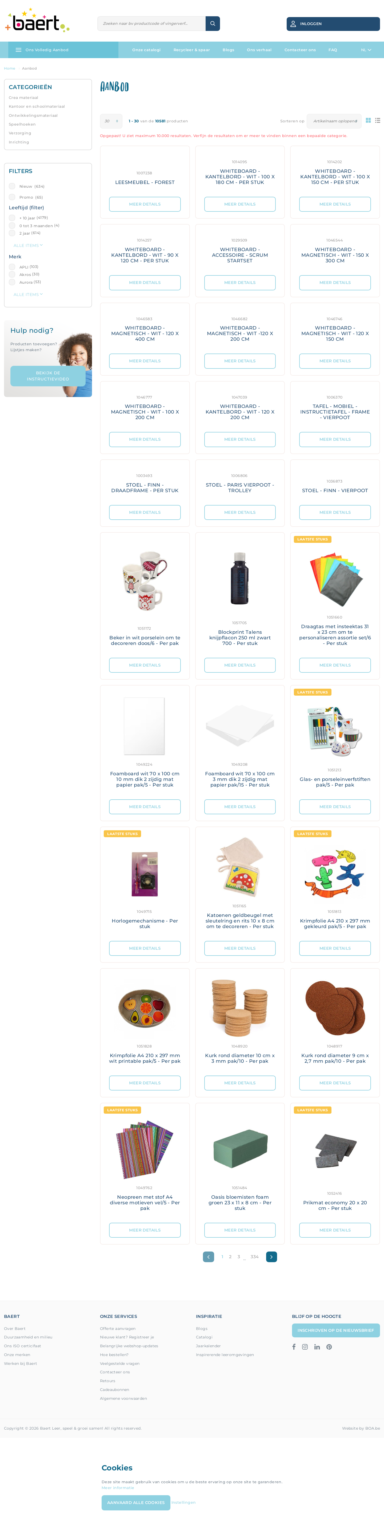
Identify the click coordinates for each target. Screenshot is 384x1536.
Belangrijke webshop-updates (129, 1346)
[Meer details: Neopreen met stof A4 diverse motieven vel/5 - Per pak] (145, 1163)
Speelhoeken (22, 124)
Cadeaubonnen (114, 1389)
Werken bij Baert (20, 1363)
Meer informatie (118, 1487)
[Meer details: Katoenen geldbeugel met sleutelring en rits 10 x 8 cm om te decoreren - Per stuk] (240, 884)
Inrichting (19, 142)
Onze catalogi (146, 49)
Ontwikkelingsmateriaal (33, 115)
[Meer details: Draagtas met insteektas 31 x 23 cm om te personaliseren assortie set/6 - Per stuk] (335, 595)
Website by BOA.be (361, 1428)
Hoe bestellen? (114, 1354)
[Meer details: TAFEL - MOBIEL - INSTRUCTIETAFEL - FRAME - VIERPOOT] (335, 407)
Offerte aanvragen (118, 1328)
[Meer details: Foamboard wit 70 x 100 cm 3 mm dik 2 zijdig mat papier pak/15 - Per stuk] (240, 742)
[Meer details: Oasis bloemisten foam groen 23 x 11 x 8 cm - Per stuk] (240, 1163)
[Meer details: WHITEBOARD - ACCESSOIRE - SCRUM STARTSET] (240, 250)
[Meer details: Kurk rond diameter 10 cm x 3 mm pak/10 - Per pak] (240, 1022)
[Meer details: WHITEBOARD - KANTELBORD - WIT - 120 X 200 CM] (240, 407)
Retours (107, 1380)
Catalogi (204, 1337)
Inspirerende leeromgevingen (225, 1354)
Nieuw (32, 186)
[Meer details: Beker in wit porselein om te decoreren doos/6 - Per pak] (145, 595)
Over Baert (15, 1328)
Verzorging (20, 133)
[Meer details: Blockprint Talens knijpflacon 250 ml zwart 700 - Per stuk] (240, 595)
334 (255, 1256)
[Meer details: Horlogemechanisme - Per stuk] (145, 884)
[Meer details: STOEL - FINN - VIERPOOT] (335, 482)
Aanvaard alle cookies (136, 1502)
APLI (24, 267)
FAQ (333, 49)
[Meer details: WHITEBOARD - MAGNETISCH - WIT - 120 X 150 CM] (335, 328)
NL (366, 50)
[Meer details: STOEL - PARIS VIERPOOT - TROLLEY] (240, 482)
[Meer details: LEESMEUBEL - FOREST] (145, 171)
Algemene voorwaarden (123, 1398)
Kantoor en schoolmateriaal (37, 106)
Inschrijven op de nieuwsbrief (336, 1330)
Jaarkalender (208, 1346)
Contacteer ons (300, 49)
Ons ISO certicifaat (22, 1346)
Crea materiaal (23, 97)
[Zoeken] (151, 23)
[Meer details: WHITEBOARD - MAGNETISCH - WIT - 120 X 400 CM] (145, 328)
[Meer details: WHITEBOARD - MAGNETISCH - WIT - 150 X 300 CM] (335, 250)
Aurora (26, 282)
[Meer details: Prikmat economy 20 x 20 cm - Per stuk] (335, 1163)
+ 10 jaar (27, 218)
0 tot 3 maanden (36, 225)
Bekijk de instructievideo (48, 376)
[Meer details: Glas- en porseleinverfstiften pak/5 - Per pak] (335, 742)
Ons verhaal (259, 49)
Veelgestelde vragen (120, 1363)
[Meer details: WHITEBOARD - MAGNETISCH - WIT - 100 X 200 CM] (145, 407)
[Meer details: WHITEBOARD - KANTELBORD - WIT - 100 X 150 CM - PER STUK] (335, 171)
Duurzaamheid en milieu (28, 1337)
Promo (31, 197)
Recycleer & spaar (192, 49)
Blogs (228, 49)
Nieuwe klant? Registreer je (127, 1337)
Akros (25, 274)
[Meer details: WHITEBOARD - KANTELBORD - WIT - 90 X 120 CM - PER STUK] (145, 250)
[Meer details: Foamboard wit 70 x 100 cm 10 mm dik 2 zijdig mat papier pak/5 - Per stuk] (145, 742)
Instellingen (183, 1502)
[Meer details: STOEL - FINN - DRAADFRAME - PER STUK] (145, 482)
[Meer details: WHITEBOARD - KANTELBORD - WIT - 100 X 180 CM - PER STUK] (240, 171)
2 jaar (24, 233)
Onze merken (17, 1354)
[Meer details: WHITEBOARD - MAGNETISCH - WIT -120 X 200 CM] (240, 328)
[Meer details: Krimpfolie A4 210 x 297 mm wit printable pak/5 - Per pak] (145, 1022)
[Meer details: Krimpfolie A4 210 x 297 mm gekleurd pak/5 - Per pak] (335, 884)
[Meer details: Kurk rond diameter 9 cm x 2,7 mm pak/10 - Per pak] (335, 1022)
